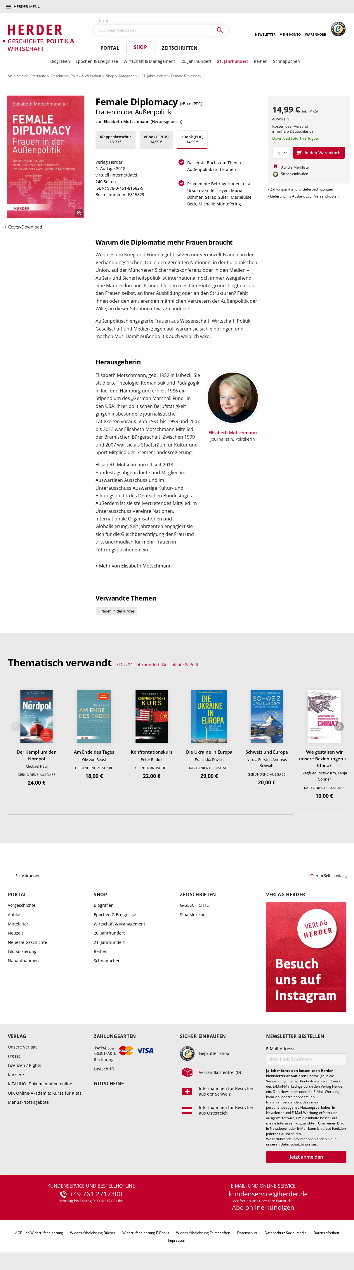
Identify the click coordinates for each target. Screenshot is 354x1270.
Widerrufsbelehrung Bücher (92, 1232)
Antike (14, 914)
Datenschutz (247, 1232)
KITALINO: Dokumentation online (40, 1083)
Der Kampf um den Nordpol (37, 755)
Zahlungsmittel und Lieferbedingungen (301, 189)
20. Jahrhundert (196, 61)
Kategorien (128, 75)
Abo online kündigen (263, 1207)
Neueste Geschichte (27, 942)
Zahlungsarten (115, 1036)
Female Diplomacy (186, 75)
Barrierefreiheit (326, 1232)
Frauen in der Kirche (116, 611)
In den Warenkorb (323, 152)
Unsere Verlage (23, 1047)
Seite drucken (27, 875)
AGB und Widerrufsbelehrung (39, 1232)
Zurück (15, 726)
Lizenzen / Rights (24, 1065)
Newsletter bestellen (295, 1036)
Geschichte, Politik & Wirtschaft (76, 75)
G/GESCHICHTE (194, 905)
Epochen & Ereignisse (97, 61)
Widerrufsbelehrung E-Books (145, 1232)
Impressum (177, 1240)
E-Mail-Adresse (281, 1048)
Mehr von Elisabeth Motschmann (135, 566)
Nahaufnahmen (23, 960)
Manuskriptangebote (28, 1102)
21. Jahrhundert (232, 61)
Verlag (17, 1036)
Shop (140, 47)
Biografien (60, 61)
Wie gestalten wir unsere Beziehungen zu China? (324, 758)
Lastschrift (104, 1069)
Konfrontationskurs (151, 752)
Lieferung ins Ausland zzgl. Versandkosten (304, 196)
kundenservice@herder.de (268, 1194)
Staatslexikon (193, 914)
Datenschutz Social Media (286, 1232)
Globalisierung (22, 951)
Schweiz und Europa (267, 752)
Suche (104, 21)
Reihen (261, 61)
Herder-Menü (27, 6)
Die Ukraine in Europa (209, 752)
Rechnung (104, 1059)
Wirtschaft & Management (149, 61)
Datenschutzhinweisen (298, 1144)
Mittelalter (18, 924)
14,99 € (156, 139)
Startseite (38, 75)
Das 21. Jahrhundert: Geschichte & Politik (160, 664)
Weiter (339, 726)
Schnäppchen (286, 61)
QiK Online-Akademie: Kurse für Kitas (44, 1093)
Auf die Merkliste (295, 167)
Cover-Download (25, 227)
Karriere (16, 1074)
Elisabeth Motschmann (127, 121)
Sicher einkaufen (203, 1036)
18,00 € (115, 139)
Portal (109, 48)
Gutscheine (109, 1083)
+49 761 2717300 (96, 1194)
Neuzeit (15, 933)
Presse (14, 1056)
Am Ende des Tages (94, 752)
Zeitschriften (179, 48)
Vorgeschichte (21, 905)
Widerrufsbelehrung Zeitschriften (203, 1232)
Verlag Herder (285, 894)
